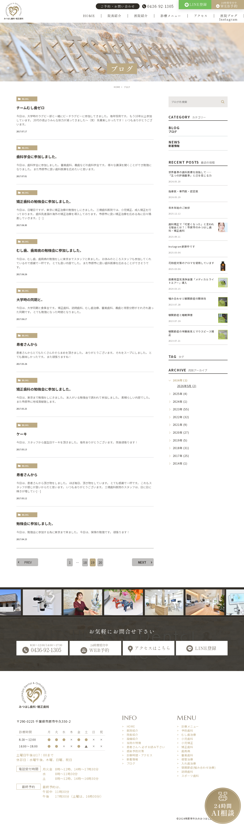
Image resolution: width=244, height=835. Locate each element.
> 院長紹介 (130, 735)
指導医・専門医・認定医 (183, 191)
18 (85, 562)
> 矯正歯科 (185, 747)
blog (25, 99)
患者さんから (27, 344)
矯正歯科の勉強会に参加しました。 (44, 201)
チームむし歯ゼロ (30, 107)
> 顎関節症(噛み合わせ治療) (196, 767)
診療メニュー (171, 16)
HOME (89, 16)
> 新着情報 (130, 759)
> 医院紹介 (130, 730)
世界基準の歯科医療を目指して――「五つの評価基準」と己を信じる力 (190, 173)
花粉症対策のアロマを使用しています (191, 263)
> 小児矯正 (185, 743)
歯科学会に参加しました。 (37, 156)
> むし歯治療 (186, 735)
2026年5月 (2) (186, 386)
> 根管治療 (185, 759)
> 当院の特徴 (131, 743)
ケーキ (21, 433)
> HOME (128, 726)
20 (100, 562)
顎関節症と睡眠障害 (181, 315)
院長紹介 (114, 16)
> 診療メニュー (188, 726)
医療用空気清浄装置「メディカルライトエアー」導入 (191, 281)
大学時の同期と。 (30, 299)
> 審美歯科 (185, 755)
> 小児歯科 (185, 739)
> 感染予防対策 (133, 751)
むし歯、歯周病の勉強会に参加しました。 (49, 250)
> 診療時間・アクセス (137, 755)
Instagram (228, 19)
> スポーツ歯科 (188, 776)
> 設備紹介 (130, 739)
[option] (49, 602)
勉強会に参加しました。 (35, 523)
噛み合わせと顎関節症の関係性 (187, 298)
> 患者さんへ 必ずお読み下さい (143, 747)
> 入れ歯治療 (186, 763)
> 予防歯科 (185, 730)
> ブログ (128, 763)
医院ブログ (229, 16)
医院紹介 (141, 16)
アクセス (201, 16)
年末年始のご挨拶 (179, 208)
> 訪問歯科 (185, 772)
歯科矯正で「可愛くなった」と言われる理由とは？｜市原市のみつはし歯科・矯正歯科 (191, 227)
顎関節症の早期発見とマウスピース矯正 (191, 333)
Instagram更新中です (182, 246)
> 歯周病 (183, 751)
